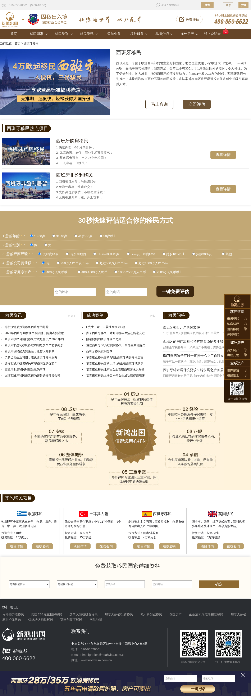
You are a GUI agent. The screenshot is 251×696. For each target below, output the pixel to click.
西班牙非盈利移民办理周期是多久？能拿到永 (34, 345)
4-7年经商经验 (108, 254)
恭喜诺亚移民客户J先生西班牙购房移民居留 (114, 357)
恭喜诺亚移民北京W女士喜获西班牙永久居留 (115, 369)
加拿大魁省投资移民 (83, 614)
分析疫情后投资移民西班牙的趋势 (27, 327)
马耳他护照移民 (13, 614)
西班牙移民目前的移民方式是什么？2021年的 (34, 339)
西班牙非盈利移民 (74, 175)
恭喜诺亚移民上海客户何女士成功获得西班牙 (115, 375)
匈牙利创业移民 (151, 614)
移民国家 (39, 34)
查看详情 (223, 155)
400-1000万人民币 (95, 272)
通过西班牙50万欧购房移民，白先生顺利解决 (115, 345)
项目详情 (16, 546)
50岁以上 (109, 236)
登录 (228, 5)
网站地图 (96, 619)
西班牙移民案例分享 (99, 351)
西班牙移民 (162, 514)
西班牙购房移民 (72, 140)
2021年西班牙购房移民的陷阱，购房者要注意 (34, 333)
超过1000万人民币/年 (153, 263)
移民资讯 (89, 34)
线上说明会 (216, 32)
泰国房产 (175, 614)
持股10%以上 (175, 254)
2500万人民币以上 (169, 272)
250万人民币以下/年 (75, 263)
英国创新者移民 (71, 619)
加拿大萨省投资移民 (119, 614)
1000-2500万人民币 (132, 272)
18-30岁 (39, 236)
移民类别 (64, 34)
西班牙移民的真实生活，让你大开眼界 (29, 351)
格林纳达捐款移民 (40, 619)
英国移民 (225, 514)
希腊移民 (35, 514)
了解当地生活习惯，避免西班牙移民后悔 (31, 357)
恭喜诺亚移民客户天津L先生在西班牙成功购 (114, 363)
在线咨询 (42, 546)
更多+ (71, 316)
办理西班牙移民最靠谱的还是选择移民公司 (32, 375)
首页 (13, 34)
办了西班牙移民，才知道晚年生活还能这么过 (115, 333)
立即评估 (196, 104)
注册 (244, 5)
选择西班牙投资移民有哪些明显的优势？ (31, 363)
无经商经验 (50, 254)
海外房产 (189, 34)
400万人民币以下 (58, 272)
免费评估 (192, 19)
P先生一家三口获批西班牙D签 (105, 327)
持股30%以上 (206, 254)
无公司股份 (78, 254)
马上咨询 (159, 104)
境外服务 (139, 34)
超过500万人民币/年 (114, 263)
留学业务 (114, 34)
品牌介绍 (164, 34)
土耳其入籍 (98, 514)
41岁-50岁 (85, 236)
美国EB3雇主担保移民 (46, 614)
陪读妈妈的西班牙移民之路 (103, 339)
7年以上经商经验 (143, 254)
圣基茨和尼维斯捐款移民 (206, 614)
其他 (229, 254)
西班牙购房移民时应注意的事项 (25, 369)
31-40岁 (61, 236)
